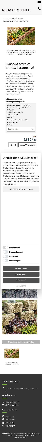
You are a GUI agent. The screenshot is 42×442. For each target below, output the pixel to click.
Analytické (13, 256)
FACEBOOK (10, 416)
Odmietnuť (21, 280)
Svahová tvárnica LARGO (11, 363)
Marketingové (15, 260)
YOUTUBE (10, 423)
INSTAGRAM (10, 419)
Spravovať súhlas (20, 438)
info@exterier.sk (11, 405)
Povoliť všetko (21, 268)
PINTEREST (10, 426)
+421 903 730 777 (12, 402)
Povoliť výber (21, 274)
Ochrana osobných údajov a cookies (21, 189)
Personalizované (16, 252)
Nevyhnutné (14, 247)
